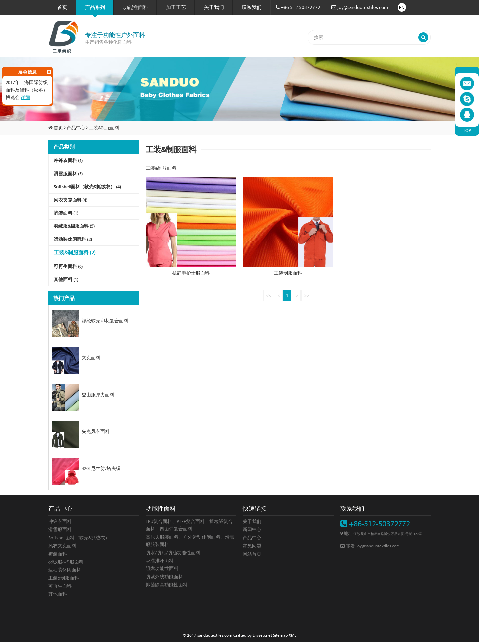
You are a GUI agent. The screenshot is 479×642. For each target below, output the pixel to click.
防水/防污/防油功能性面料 (173, 553)
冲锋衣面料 (60, 521)
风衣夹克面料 (62, 546)
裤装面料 (57, 554)
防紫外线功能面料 (164, 577)
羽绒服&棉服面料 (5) (74, 226)
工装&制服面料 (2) (75, 252)
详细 (25, 97)
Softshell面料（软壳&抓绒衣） (79, 538)
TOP (467, 130)
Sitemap (280, 635)
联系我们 (252, 7)
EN (401, 7)
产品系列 (95, 9)
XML (292, 635)
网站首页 (252, 554)
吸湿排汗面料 (160, 560)
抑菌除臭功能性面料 (167, 585)
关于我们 (214, 7)
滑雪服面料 (60, 529)
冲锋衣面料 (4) (68, 160)
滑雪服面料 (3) (68, 174)
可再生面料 (60, 586)
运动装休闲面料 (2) (73, 239)
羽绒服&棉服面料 (65, 562)
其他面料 (57, 594)
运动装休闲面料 (64, 570)
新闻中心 (252, 529)
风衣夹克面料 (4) (70, 200)
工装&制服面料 (104, 128)
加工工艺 (176, 7)
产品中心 (76, 128)
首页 (62, 7)
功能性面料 (135, 7)
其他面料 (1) (66, 279)
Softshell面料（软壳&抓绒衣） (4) (87, 187)
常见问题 (252, 546)
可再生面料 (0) (68, 266)
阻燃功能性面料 (162, 568)
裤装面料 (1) (66, 213)
